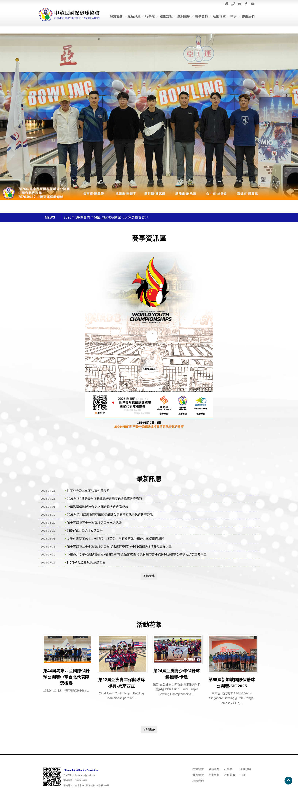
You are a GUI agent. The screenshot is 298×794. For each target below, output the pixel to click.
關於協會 (116, 16)
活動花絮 (219, 16)
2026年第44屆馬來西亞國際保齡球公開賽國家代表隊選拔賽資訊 (110, 514)
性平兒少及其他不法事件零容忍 (88, 490)
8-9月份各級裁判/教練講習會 (86, 562)
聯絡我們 (248, 16)
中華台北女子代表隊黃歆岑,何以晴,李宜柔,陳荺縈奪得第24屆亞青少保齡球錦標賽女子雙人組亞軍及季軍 (137, 554)
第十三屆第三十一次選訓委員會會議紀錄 (94, 522)
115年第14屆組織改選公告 (85, 530)
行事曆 (150, 16)
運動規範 (166, 16)
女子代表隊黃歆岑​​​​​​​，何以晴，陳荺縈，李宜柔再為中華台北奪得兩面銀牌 (115, 538)
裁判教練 (183, 16)
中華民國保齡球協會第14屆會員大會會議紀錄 (97, 506)
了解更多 (149, 576)
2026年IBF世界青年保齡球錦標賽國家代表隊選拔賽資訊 (106, 217)
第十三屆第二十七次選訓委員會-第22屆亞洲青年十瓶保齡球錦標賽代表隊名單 (119, 546)
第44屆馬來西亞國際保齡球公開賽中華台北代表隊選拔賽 (66, 677)
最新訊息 (134, 16)
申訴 (233, 16)
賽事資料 (201, 16)
